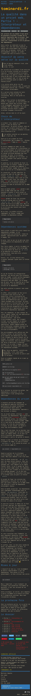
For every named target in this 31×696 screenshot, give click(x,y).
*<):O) (3, 677)
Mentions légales (6, 673)
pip (23, 414)
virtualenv (15, 417)
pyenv (18, 189)
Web (18, 31)
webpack (25, 537)
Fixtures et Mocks (17, 630)
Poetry (3, 198)
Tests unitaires (17, 628)
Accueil (4, 1)
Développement (24, 31)
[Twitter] (11, 635)
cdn (16, 520)
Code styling (16, 625)
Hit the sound (5, 683)
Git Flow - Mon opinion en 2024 (11, 667)
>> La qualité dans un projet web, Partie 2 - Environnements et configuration (22, 645)
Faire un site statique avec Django (13, 665)
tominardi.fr (15, 8)
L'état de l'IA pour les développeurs (13, 660)
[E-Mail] (24, 635)
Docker (7, 290)
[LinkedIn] (11, 639)
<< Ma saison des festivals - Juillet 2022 (7, 643)
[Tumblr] (17, 635)
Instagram (4, 681)
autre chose (7, 142)
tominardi (14, 31)
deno (19, 142)
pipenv (23, 202)
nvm (6, 181)
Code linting (16, 626)
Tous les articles (15, 1)
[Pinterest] (4, 639)
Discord (3, 679)
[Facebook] (4, 635)
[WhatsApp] (19, 639)
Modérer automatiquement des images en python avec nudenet (14, 663)
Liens (11, 4)
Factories (15, 631)
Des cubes (4, 675)
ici (21, 176)
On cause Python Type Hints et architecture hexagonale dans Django (13, 658)
